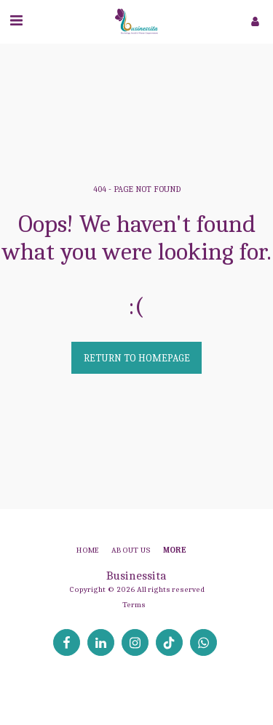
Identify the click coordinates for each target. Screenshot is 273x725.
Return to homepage (137, 358)
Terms (134, 604)
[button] (16, 20)
